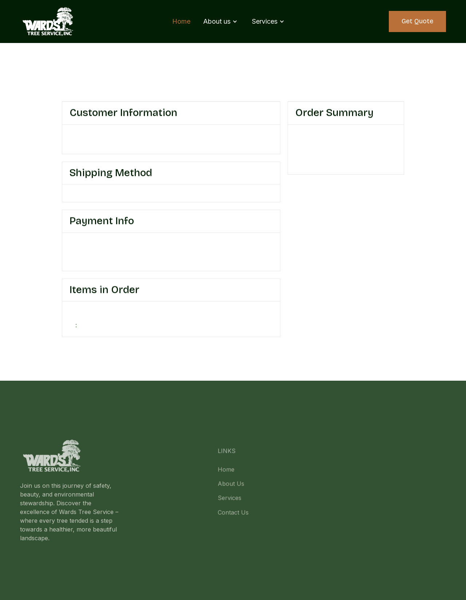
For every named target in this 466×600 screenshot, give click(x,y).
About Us (231, 489)
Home (181, 21)
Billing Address (195, 244)
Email (77, 136)
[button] (220, 21)
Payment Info (89, 244)
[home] (48, 21)
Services (229, 503)
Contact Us (233, 518)
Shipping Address (199, 136)
